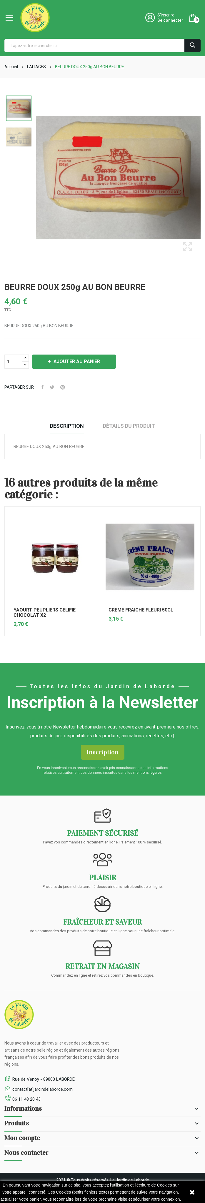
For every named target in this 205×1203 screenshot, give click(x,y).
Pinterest (62, 387)
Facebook (42, 387)
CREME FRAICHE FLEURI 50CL (141, 610)
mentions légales (147, 773)
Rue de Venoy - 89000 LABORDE (43, 1079)
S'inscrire (165, 15)
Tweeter (51, 387)
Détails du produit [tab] (129, 426)
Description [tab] (67, 426)
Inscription (103, 752)
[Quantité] (13, 362)
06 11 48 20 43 (26, 1099)
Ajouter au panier (76, 361)
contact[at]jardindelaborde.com (42, 1089)
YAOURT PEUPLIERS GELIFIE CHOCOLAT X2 (45, 612)
